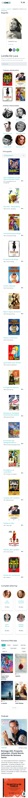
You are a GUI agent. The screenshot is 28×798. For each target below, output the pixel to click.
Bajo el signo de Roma (12, 312)
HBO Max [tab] (23, 645)
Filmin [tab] (3, 648)
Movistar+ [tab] (15, 645)
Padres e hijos (8, 523)
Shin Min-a (7, 625)
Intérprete (5, 64)
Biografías (8, 9)
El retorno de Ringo (10, 259)
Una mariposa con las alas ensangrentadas (11, 178)
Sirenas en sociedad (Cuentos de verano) (11, 414)
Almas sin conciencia (11, 575)
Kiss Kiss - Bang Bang (11, 206)
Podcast (4, 747)
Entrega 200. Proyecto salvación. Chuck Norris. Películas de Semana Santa (12, 754)
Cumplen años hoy (9, 586)
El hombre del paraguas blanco (9, 441)
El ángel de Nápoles (11, 387)
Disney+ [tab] (24, 648)
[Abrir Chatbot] (24, 794)
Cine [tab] (3, 645)
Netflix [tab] (8, 645)
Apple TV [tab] (4, 651)
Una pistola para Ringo (12, 233)
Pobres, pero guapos (11, 550)
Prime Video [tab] (13, 648)
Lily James (7, 602)
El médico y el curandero (8, 471)
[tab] (14, 155)
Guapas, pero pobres (11, 498)
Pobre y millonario (10, 338)
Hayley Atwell (21, 625)
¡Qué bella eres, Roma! (12, 363)
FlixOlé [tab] (24, 651)
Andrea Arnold (21, 602)
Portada (3, 9)
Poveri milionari (9, 286)
